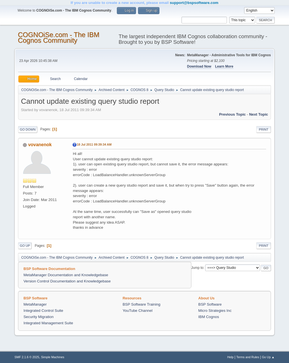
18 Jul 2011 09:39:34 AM (94, 144)
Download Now (199, 66)
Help (230, 357)
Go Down (28, 129)
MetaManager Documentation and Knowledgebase (65, 275)
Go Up (25, 245)
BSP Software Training (141, 304)
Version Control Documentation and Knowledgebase (67, 281)
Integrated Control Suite (43, 310)
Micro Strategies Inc (215, 310)
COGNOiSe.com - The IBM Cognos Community (58, 37)
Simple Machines (52, 357)
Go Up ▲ (268, 357)
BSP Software (210, 304)
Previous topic (232, 114)
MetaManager (35, 304)
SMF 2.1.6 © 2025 (26, 357)
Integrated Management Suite (48, 323)
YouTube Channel (137, 310)
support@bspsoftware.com (194, 3)
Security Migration (38, 317)
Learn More (224, 66)
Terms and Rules (247, 357)
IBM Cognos (208, 317)
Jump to (197, 268)
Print (263, 129)
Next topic (258, 114)
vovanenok (40, 144)
